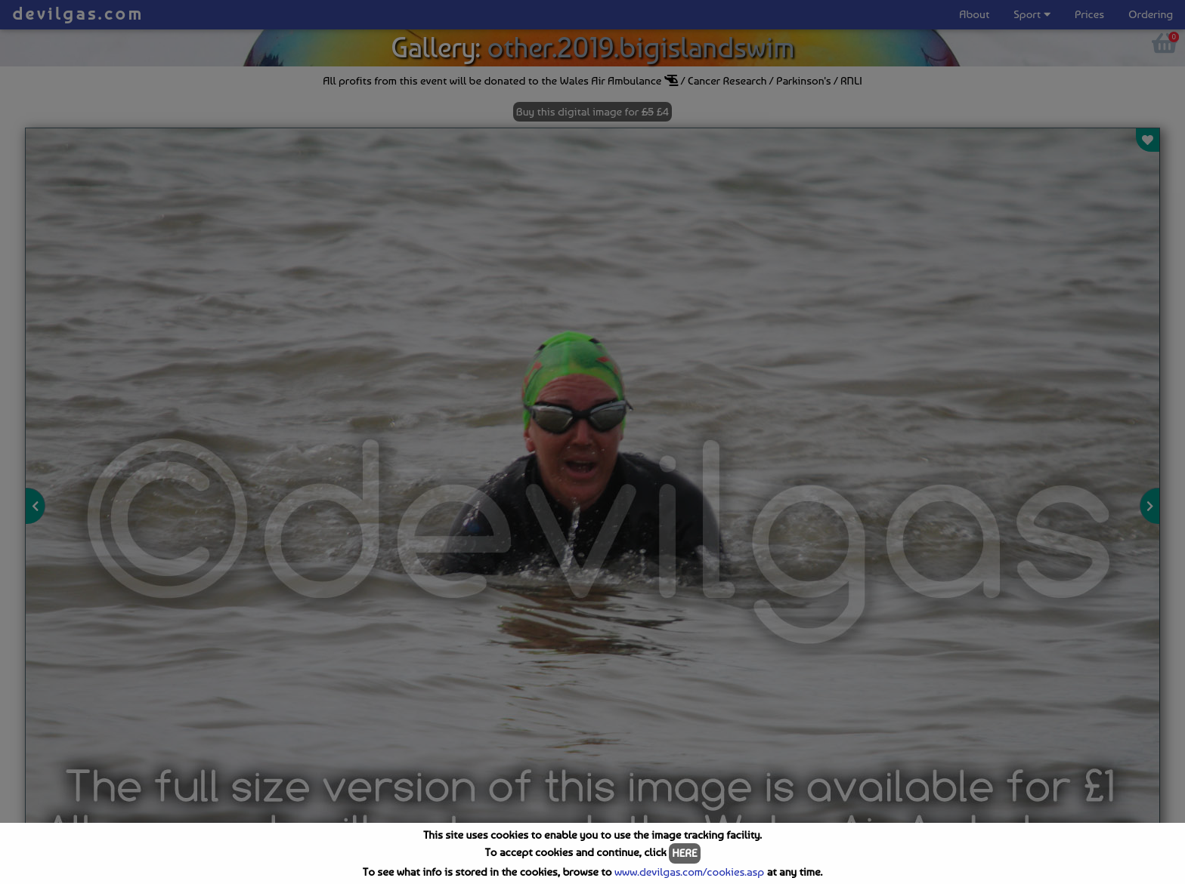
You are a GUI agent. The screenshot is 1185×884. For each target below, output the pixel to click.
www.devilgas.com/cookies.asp (689, 872)
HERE (684, 853)
